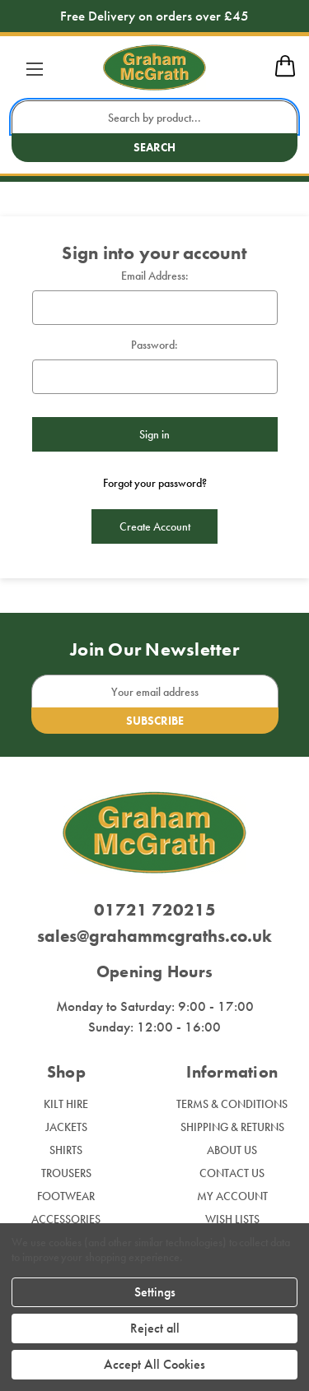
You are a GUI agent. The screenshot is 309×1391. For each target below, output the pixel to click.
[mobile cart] (285, 74)
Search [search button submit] (154, 147)
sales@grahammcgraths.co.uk (154, 936)
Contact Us (232, 1173)
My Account (232, 1196)
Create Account (154, 526)
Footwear (66, 1196)
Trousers (66, 1173)
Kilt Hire (66, 1104)
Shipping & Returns (232, 1127)
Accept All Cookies (154, 1364)
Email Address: (155, 275)
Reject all (155, 1328)
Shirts (65, 1150)
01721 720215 (155, 909)
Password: (154, 344)
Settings (155, 1292)
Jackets (66, 1127)
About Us (232, 1150)
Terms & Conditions (232, 1104)
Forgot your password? (155, 482)
